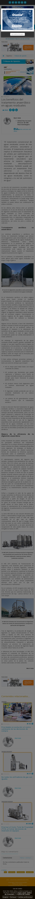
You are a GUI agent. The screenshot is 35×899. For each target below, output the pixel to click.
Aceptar (5, 897)
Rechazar (13, 897)
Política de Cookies (23, 894)
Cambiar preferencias (25, 897)
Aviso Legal (22, 892)
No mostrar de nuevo (17, 34)
